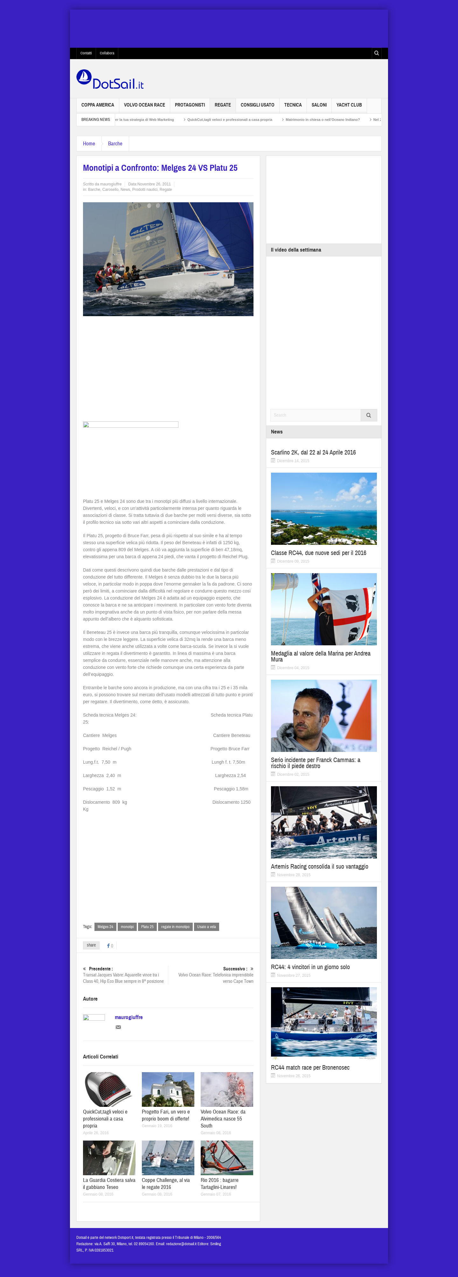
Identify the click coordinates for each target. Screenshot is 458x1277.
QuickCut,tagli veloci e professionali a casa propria (241, 119)
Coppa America (98, 107)
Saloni (319, 107)
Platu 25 (147, 926)
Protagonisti (190, 107)
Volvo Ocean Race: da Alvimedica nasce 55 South (223, 1122)
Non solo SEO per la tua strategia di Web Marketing (143, 119)
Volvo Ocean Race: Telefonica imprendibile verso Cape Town (211, 975)
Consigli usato (257, 107)
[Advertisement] (168, 367)
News (125, 189)
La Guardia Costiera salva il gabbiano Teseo (109, 1187)
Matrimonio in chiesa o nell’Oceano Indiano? (335, 119)
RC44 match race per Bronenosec (310, 1068)
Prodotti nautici (144, 189)
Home (89, 143)
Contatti (86, 53)
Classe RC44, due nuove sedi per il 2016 (318, 553)
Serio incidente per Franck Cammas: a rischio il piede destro (315, 763)
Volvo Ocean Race (144, 107)
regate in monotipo (175, 926)
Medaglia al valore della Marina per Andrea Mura (321, 656)
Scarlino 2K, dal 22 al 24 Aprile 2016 (313, 452)
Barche (115, 143)
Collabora (107, 53)
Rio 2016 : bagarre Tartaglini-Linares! (220, 1187)
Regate (223, 107)
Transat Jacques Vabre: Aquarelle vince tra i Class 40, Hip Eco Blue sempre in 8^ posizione (125, 975)
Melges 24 (105, 926)
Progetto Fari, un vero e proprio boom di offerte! (166, 1119)
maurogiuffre (110, 184)
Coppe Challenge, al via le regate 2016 (166, 1187)
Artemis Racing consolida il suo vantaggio (319, 867)
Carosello (110, 189)
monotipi (127, 926)
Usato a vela (206, 926)
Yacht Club (349, 107)
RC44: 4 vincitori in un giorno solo (310, 967)
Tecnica (293, 107)
